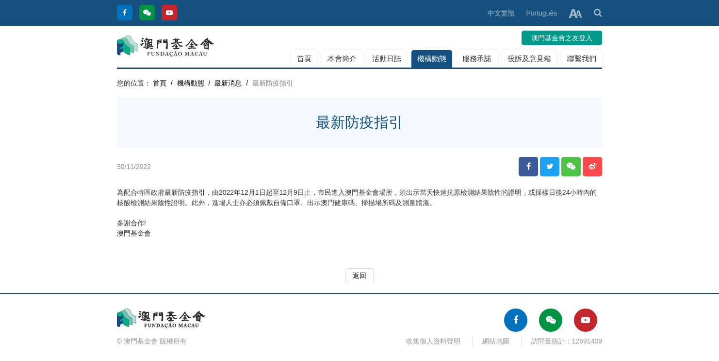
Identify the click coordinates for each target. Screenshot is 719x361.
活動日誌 (386, 58)
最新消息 (228, 83)
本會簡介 (342, 58)
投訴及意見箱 (529, 58)
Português (541, 13)
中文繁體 (501, 13)
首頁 (304, 58)
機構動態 (431, 58)
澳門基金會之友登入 (561, 38)
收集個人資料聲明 (433, 341)
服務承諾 (476, 58)
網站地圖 (495, 341)
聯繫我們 (581, 58)
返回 (359, 275)
